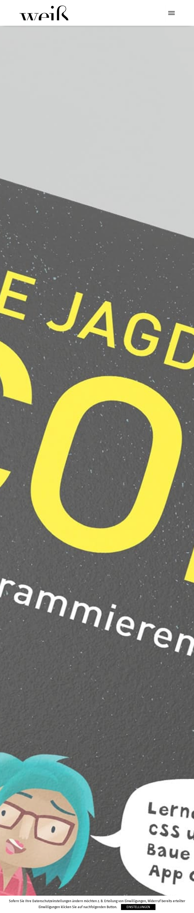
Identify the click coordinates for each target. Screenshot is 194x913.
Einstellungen (138, 907)
